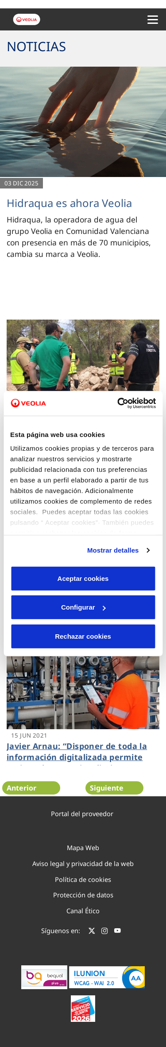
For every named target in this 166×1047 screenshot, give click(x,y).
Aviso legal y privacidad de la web (83, 863)
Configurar (83, 607)
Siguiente (107, 788)
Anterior (21, 788)
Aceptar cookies (83, 578)
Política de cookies (83, 879)
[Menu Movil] (153, 19)
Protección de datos (83, 894)
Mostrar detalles (113, 550)
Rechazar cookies (83, 636)
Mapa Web (83, 847)
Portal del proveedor (82, 813)
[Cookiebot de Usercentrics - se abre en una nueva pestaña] (118, 403)
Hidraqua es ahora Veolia (69, 203)
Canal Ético (83, 910)
